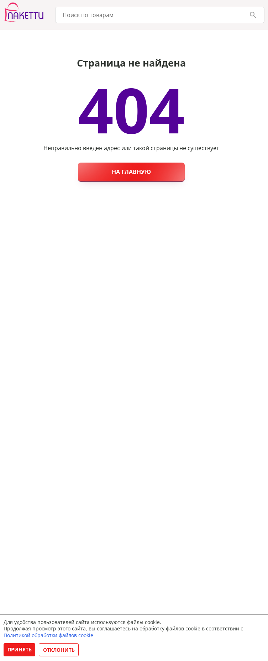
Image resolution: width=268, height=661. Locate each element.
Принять (19, 649)
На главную (131, 172)
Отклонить (59, 649)
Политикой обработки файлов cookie (48, 635)
